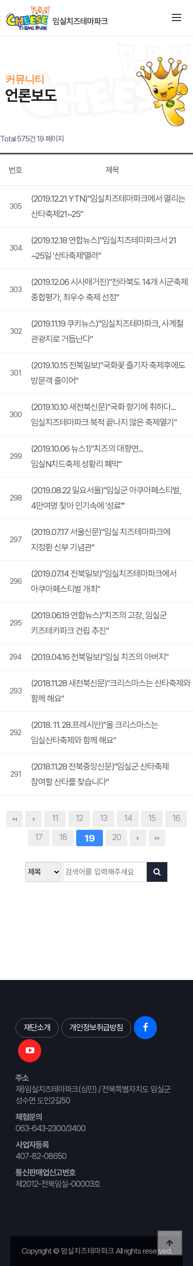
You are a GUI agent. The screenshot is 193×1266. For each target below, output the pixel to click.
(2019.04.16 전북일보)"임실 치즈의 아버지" (99, 657)
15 (151, 818)
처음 (14, 819)
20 (116, 837)
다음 (138, 838)
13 (103, 818)
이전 (33, 819)
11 (55, 818)
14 (128, 818)
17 (38, 837)
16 (176, 818)
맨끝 (157, 838)
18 (63, 837)
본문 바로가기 (0, 36)
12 (79, 818)
